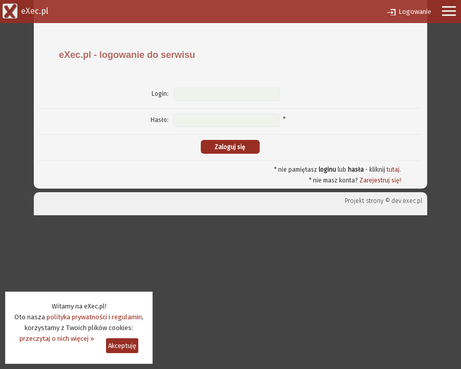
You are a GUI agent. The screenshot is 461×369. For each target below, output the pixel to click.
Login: (160, 93)
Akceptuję (122, 346)
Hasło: (160, 120)
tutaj (393, 169)
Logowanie (415, 11)
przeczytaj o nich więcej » (56, 338)
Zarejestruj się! (380, 180)
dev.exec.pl (406, 200)
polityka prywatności (77, 317)
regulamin (127, 317)
